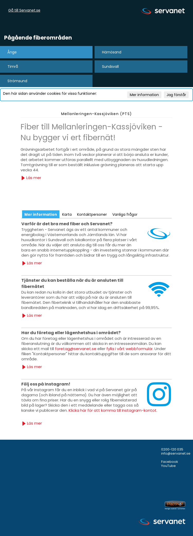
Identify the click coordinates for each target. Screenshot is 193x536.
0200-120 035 (172, 449)
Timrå (12, 66)
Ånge (12, 52)
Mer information (144, 94)
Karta (67, 214)
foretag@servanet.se (75, 348)
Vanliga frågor (124, 214)
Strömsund (17, 80)
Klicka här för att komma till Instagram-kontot (113, 410)
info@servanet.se (175, 453)
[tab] (40, 214)
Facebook (169, 461)
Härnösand (111, 52)
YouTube (168, 465)
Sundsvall (110, 66)
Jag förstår (176, 94)
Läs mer (31, 177)
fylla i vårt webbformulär (129, 348)
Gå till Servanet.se (24, 10)
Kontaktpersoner (92, 214)
